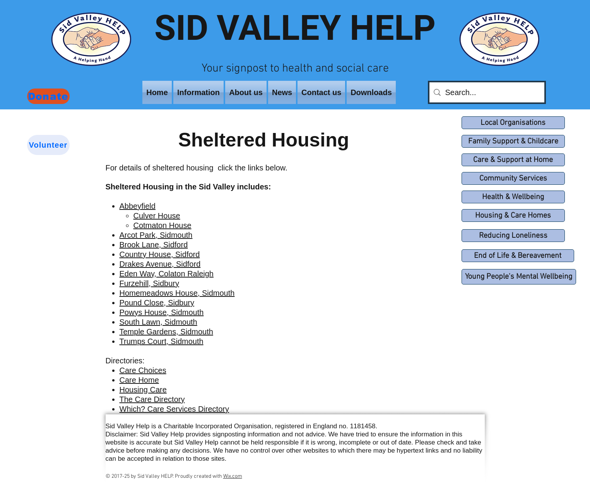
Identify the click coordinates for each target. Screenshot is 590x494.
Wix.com (232, 476)
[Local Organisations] (513, 122)
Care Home (139, 380)
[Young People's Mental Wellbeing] (519, 276)
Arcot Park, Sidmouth (156, 235)
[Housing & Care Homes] (513, 215)
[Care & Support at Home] (513, 159)
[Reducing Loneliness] (513, 235)
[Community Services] (513, 178)
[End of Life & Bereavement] (518, 255)
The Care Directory (152, 399)
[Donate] (48, 96)
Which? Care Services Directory (174, 409)
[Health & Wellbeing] (513, 197)
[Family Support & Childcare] (513, 141)
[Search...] (486, 92)
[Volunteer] (48, 145)
